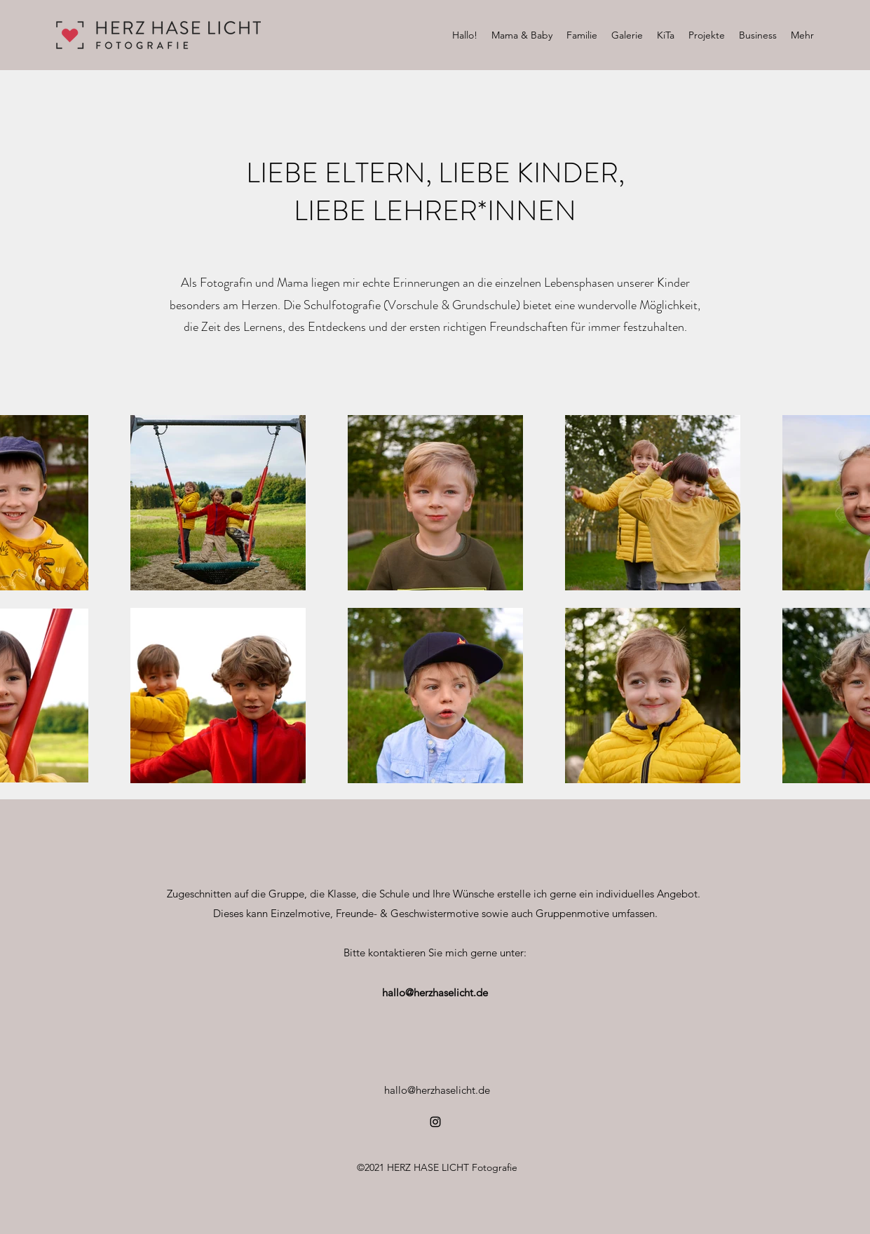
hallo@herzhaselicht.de (435, 992)
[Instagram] (435, 1122)
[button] (521, 35)
